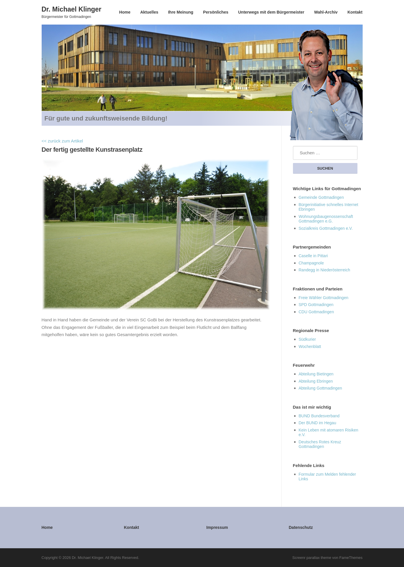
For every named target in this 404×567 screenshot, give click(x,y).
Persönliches (215, 12)
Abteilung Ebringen (316, 381)
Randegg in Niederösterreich (324, 270)
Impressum (217, 527)
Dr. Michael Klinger (72, 9)
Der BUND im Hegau (317, 422)
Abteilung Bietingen (316, 374)
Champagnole (311, 263)
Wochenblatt (310, 346)
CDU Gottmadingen (316, 312)
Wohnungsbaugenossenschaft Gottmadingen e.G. (326, 219)
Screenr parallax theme (311, 557)
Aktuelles (149, 12)
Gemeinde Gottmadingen (321, 197)
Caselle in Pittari (313, 255)
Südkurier (307, 339)
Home (124, 12)
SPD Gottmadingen (316, 304)
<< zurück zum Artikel (62, 140)
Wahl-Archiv (325, 12)
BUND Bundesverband (319, 416)
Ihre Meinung (180, 12)
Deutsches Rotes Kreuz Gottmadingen (320, 444)
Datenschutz (301, 527)
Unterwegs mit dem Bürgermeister (271, 12)
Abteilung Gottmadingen (320, 388)
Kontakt (354, 12)
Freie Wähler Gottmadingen (323, 297)
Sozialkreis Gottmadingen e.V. (326, 228)
